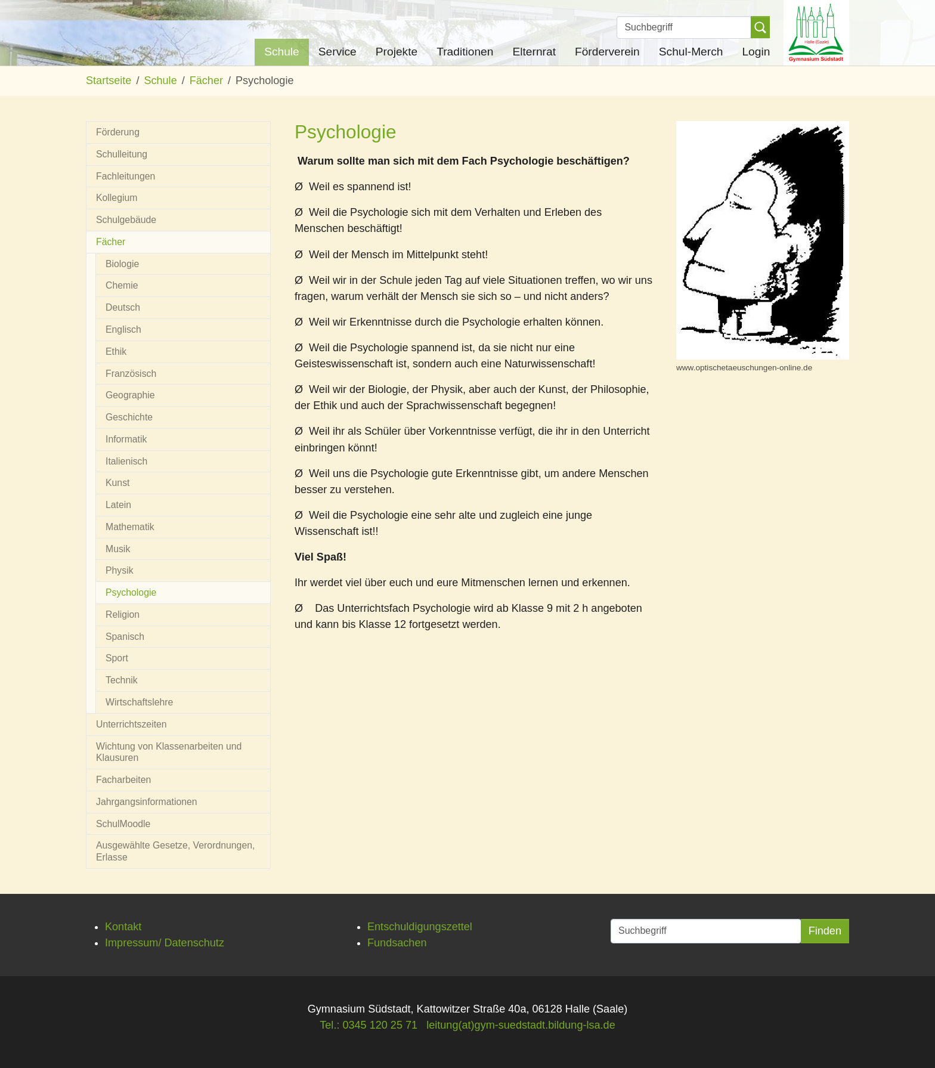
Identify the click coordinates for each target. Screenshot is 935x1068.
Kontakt (123, 927)
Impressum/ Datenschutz (164, 943)
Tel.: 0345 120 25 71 (368, 1025)
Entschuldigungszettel (419, 927)
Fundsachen (397, 943)
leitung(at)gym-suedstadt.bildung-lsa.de (520, 1025)
